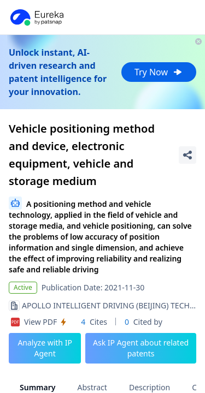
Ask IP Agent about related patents (141, 348)
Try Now (158, 72)
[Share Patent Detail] (187, 155)
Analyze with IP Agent (44, 348)
